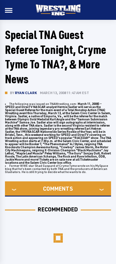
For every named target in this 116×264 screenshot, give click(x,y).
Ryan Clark (26, 92)
